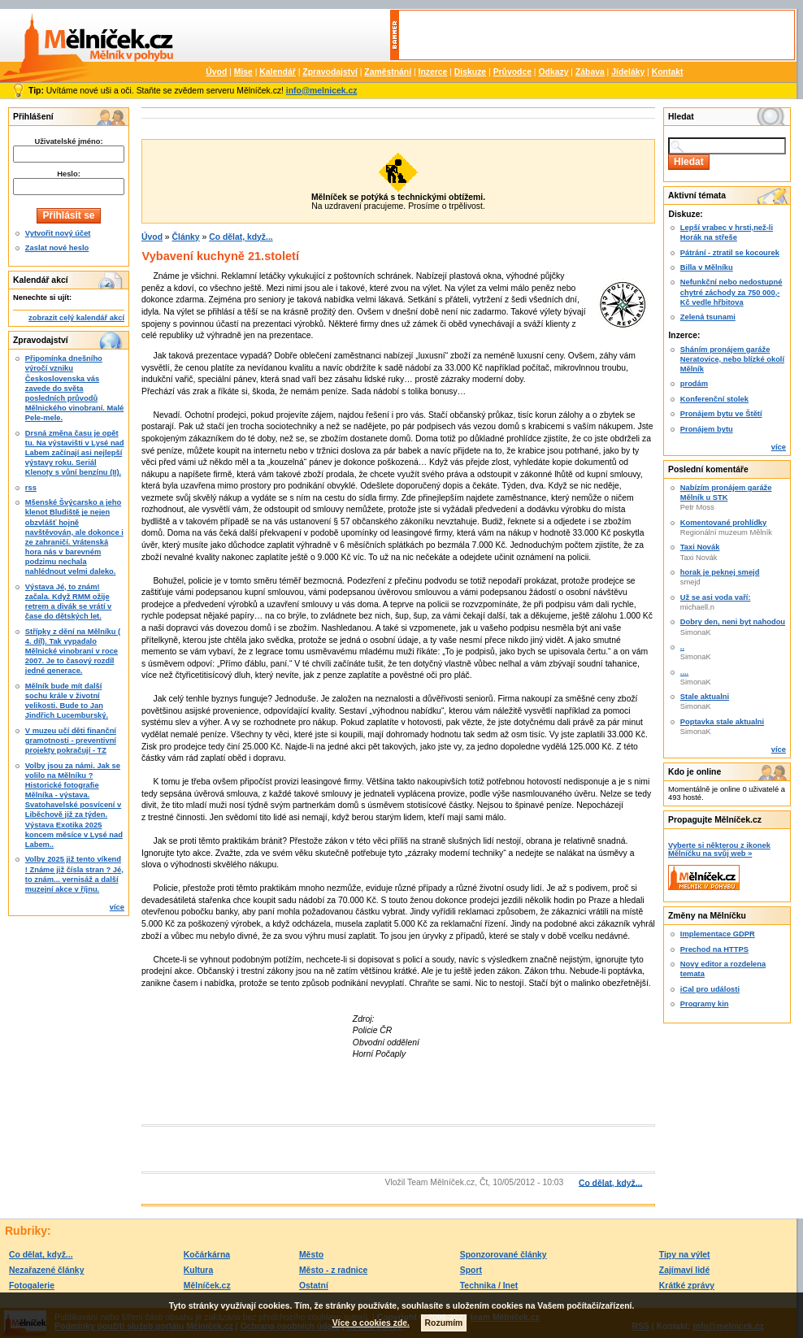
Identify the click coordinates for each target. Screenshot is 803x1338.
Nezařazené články (46, 1270)
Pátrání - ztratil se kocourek (729, 253)
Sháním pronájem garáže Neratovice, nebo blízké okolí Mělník (732, 359)
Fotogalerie (31, 1285)
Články (186, 236)
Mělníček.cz (207, 1285)
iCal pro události (710, 989)
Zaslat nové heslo (57, 248)
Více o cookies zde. (371, 1322)
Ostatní (313, 1285)
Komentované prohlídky (723, 523)
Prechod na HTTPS (714, 949)
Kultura (198, 1270)
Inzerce (433, 71)
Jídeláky (628, 71)
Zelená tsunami (708, 317)
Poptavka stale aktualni (722, 722)
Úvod (216, 71)
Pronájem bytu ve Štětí (721, 414)
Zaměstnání (387, 71)
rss (31, 488)
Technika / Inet (489, 1285)
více (117, 907)
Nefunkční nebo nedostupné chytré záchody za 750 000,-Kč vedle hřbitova (731, 292)
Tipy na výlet (684, 1254)
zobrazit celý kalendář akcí (76, 318)
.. (682, 647)
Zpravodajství (330, 71)
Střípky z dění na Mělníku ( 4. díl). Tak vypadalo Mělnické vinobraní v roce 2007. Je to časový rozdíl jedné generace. (72, 652)
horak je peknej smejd (720, 572)
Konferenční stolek (714, 399)
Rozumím (444, 1322)
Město (311, 1254)
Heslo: (68, 174)
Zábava (590, 71)
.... (684, 672)
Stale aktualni (704, 697)
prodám (694, 384)
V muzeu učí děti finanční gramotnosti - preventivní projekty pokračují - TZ (70, 740)
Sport (471, 1270)
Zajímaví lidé (684, 1270)
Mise (243, 71)
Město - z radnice (333, 1270)
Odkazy (553, 71)
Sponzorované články (503, 1254)
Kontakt (668, 71)
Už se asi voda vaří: (715, 597)
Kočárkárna (207, 1254)
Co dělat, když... (241, 236)
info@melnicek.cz (322, 90)
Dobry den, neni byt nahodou (732, 622)
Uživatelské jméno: (68, 141)
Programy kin (704, 1004)
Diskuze (470, 71)
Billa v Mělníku (706, 267)
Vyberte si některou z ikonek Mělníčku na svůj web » (719, 849)
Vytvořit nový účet (58, 233)
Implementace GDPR (717, 934)
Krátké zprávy (686, 1285)
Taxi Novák (700, 547)
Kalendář (277, 71)
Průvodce (512, 71)
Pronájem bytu (706, 429)
